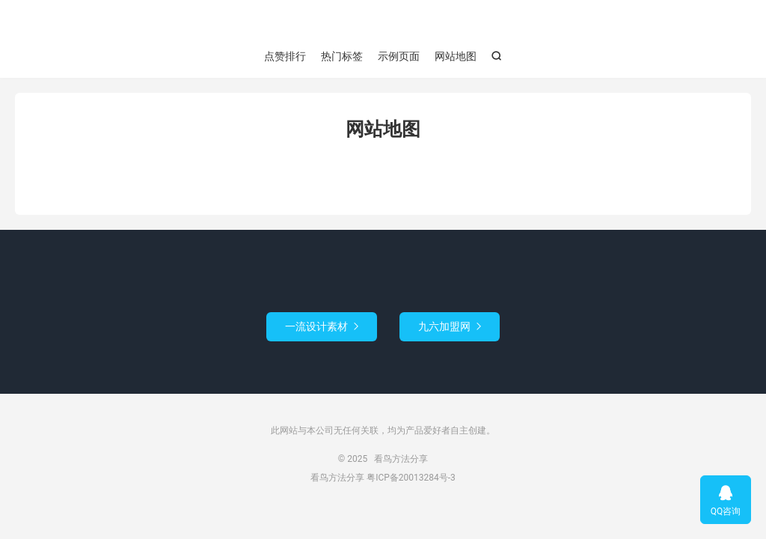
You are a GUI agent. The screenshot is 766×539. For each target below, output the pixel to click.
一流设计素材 (321, 326)
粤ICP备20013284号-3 (411, 477)
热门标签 (342, 56)
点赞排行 (285, 56)
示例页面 (399, 56)
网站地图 (456, 56)
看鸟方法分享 (383, 23)
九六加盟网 (449, 326)
